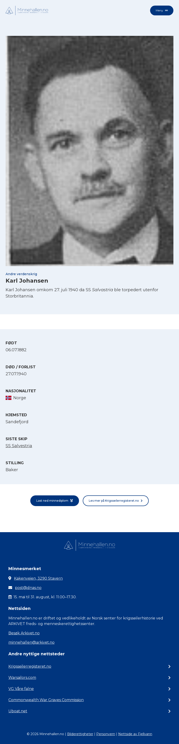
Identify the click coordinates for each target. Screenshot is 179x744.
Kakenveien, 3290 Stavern (38, 578)
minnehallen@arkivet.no (31, 642)
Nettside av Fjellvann (135, 734)
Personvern (105, 734)
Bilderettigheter (80, 734)
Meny (162, 10)
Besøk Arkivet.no (24, 633)
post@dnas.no (28, 587)
